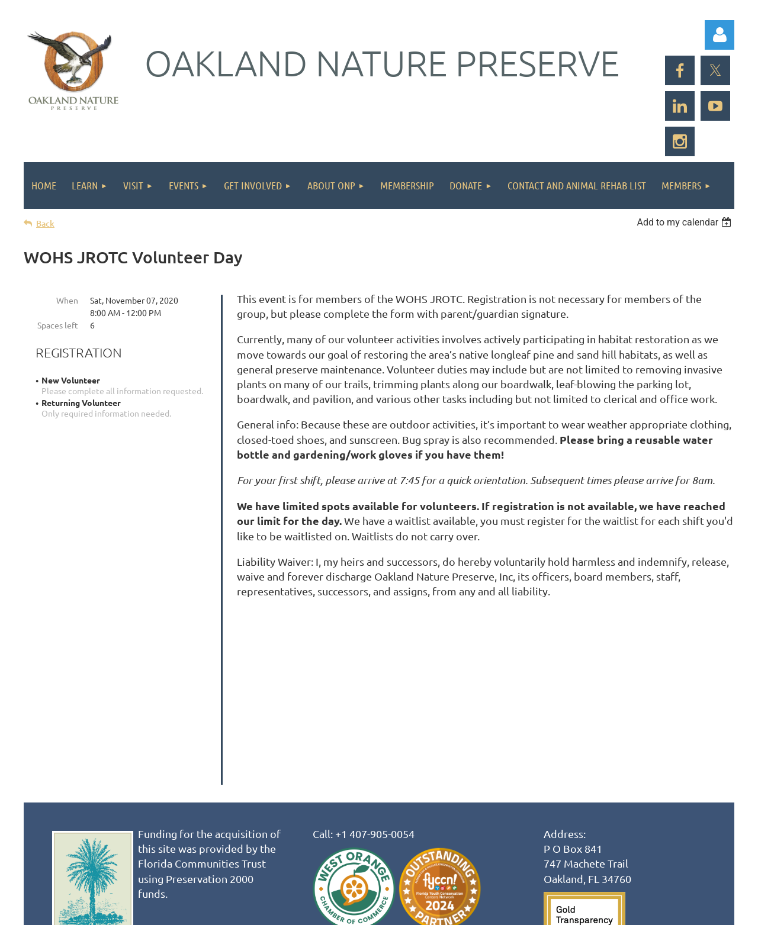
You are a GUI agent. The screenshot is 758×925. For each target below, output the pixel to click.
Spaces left (57, 325)
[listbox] (685, 222)
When (67, 300)
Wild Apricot (593, 910)
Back (45, 223)
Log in (719, 35)
